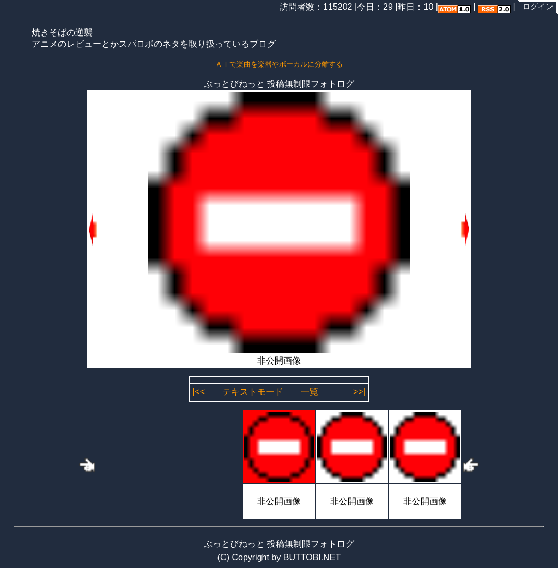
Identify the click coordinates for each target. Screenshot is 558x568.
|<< (198, 391)
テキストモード (252, 391)
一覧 (309, 391)
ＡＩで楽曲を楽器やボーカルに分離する (279, 64)
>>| (359, 391)
